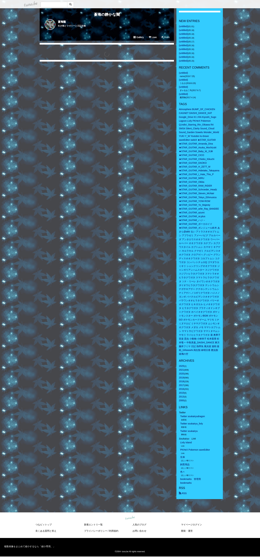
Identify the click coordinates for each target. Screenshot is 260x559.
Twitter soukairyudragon (192, 416)
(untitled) (183, 26)
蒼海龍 (62, 21)
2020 (181, 373)
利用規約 (113, 531)
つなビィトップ (43, 524)
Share (165, 37)
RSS (183, 493)
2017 (181, 385)
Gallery (138, 37)
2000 (181, 400)
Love (153, 37)
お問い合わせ (139, 531)
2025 (181, 366)
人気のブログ (139, 524)
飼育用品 (185, 464)
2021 (181, 369)
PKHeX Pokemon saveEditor (195, 449)
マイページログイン (191, 524)
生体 (182, 457)
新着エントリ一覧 (93, 524)
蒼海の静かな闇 (107, 14)
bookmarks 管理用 (190, 479)
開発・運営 (187, 531)
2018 (181, 381)
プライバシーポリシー (95, 531)
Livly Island (186, 442)
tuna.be (130, 518)
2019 (181, 377)
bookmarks (186, 483)
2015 (181, 392)
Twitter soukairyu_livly (191, 423)
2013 (181, 396)
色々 (182, 471)
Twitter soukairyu (189, 431)
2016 (181, 389)
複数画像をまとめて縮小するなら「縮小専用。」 (29, 546)
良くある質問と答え (45, 531)
